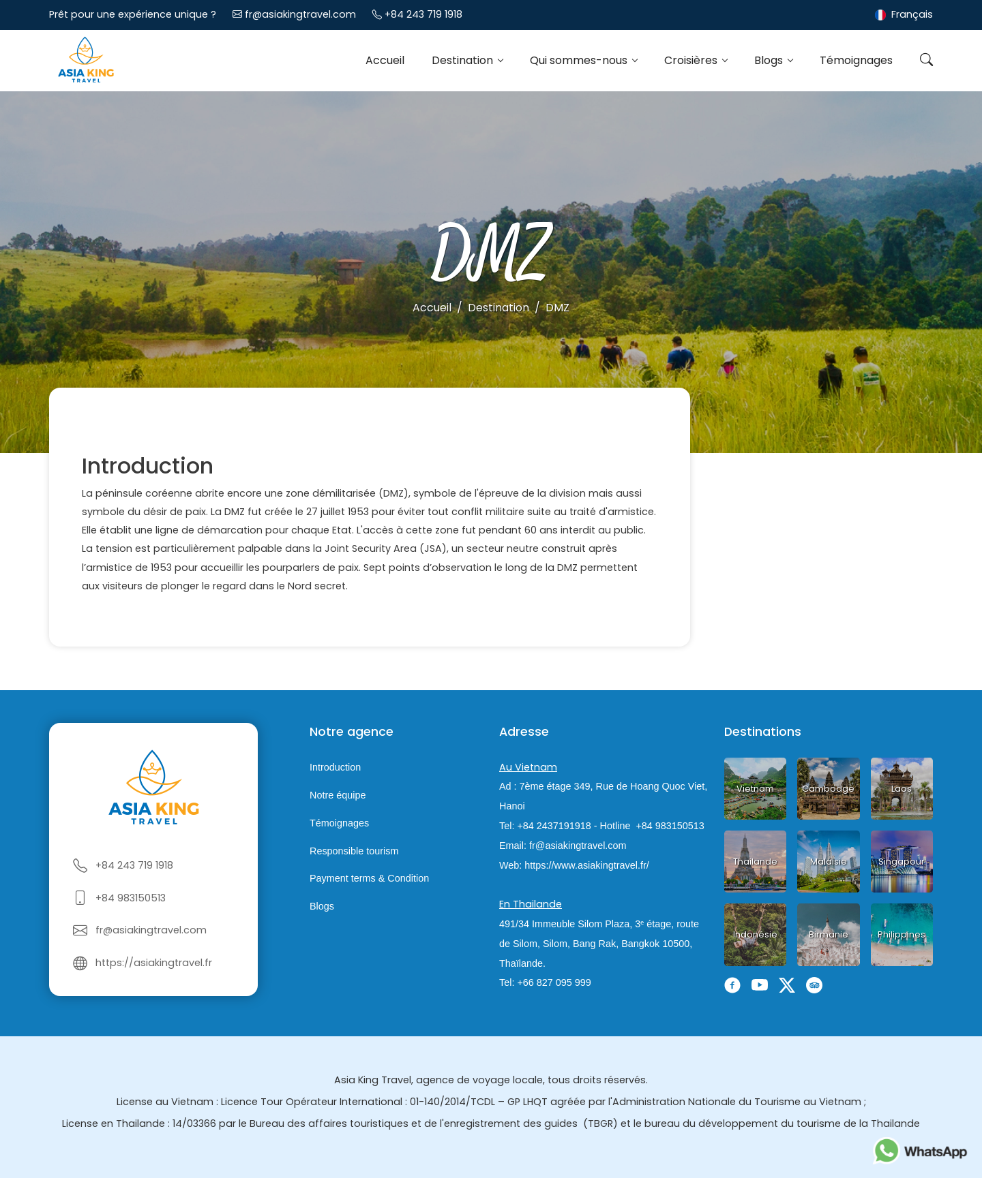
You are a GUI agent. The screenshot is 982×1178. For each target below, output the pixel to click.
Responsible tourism (354, 851)
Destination (464, 60)
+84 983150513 (130, 898)
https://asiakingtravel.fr (153, 963)
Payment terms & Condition (369, 878)
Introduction (335, 767)
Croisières (692, 60)
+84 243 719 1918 (423, 14)
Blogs (770, 60)
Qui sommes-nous (580, 60)
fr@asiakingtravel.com (300, 14)
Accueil (385, 60)
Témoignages (856, 60)
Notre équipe (338, 795)
